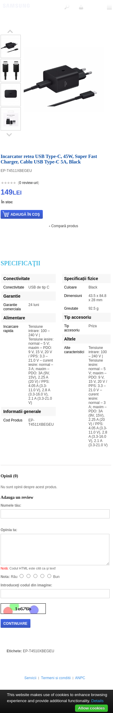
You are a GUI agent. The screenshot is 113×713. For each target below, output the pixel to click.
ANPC (80, 678)
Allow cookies (91, 708)
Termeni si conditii (56, 678)
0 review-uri (28, 183)
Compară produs (64, 226)
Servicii (30, 678)
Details (97, 700)
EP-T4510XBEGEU (38, 651)
